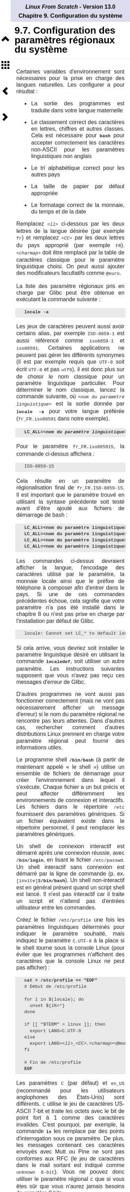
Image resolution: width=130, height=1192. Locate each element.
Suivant (5, 117)
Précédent (5, 91)
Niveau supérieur (5, 39)
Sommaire (5, 65)
